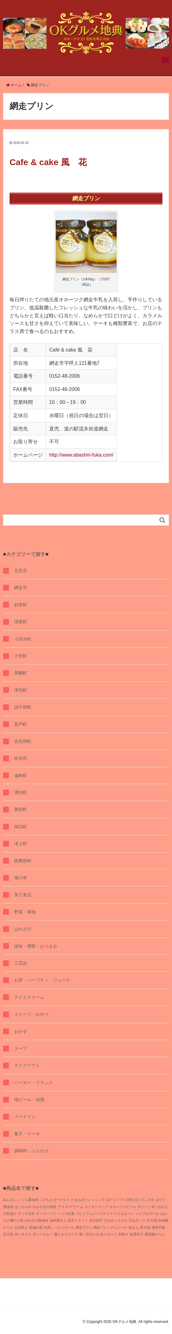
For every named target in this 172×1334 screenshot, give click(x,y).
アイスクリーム (29, 997)
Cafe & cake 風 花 (48, 162)
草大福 (145, 1227)
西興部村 (22, 860)
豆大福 (8, 1234)
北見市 (20, 570)
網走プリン (84, 1227)
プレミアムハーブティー (94, 1213)
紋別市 (20, 758)
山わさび (22, 928)
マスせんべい (124, 1213)
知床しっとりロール (59, 1227)
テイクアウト (27, 1065)
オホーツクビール (122, 1207)
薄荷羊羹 (158, 1227)
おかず (20, 1031)
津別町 (20, 690)
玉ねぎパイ (137, 1220)
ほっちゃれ (22, 1207)
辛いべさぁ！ (43, 1234)
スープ (20, 1048)
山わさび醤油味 (36, 1220)
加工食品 (22, 894)
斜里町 (20, 604)
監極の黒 (36, 1227)
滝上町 (20, 843)
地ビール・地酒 (29, 1099)
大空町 (20, 655)
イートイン (25, 1116)
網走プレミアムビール (110, 1227)
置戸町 (20, 724)
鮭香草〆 (136, 1234)
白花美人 (21, 1227)
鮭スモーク (108, 1234)
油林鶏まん (58, 1220)
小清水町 (22, 638)
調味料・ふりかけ (31, 1150)
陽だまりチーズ (66, 1234)
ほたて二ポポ (144, 1200)
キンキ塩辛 (26, 1213)
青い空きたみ (89, 1234)
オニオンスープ (96, 1207)
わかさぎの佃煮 (44, 1207)
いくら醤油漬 (28, 1200)
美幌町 (20, 672)
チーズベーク (46, 1213)
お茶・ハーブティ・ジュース (42, 980)
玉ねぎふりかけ (115, 1220)
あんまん (10, 1200)
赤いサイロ (22, 1234)
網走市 (20, 587)
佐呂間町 (22, 741)
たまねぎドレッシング (88, 1200)
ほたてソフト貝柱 (119, 1200)
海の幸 (20, 877)
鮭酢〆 (123, 1234)
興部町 (20, 809)
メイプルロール (147, 1213)
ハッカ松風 (66, 1213)
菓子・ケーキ (27, 1133)
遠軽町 (20, 775)
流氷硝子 (96, 1220)
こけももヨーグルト (54, 1200)
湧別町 (20, 792)
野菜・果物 (25, 911)
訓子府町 (22, 707)
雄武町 (20, 826)
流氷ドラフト (78, 1220)
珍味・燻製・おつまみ (35, 946)
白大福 (152, 1220)
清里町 (20, 621)
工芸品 (20, 963)
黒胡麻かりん (155, 1234)
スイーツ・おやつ (31, 1014)
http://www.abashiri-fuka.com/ (81, 455)
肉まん (134, 1227)
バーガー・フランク (33, 1082)
